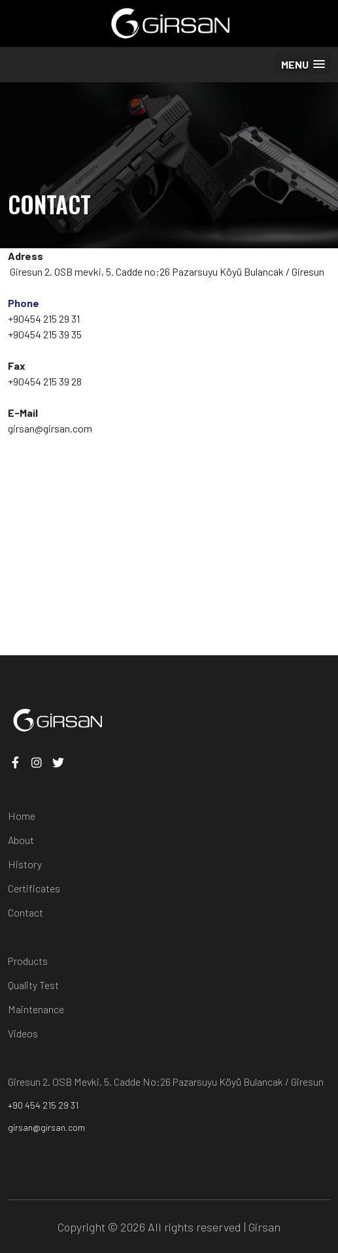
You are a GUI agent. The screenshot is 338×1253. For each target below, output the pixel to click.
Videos (23, 1033)
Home (21, 815)
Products (28, 960)
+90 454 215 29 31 (43, 1105)
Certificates (34, 888)
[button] (303, 64)
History (25, 864)
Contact (25, 912)
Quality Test (33, 985)
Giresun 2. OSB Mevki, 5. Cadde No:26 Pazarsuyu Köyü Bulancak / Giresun (166, 1081)
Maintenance (36, 1009)
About (21, 840)
